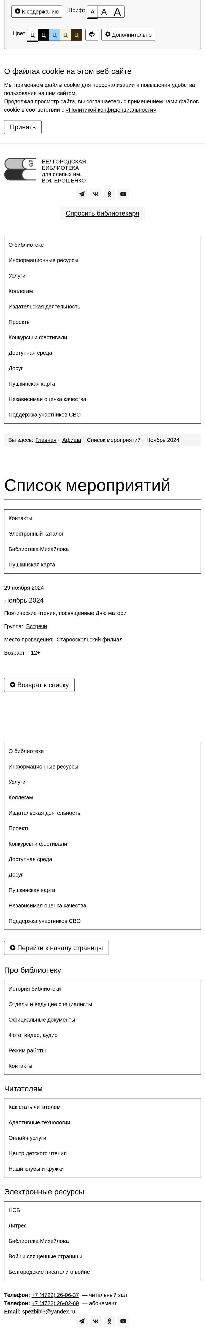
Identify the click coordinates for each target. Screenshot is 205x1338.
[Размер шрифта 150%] (104, 12)
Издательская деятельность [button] (44, 306)
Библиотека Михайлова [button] (39, 549)
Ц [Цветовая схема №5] (76, 35)
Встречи (36, 626)
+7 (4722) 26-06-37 (55, 1295)
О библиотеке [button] (26, 245)
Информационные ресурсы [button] (43, 260)
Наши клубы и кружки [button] (36, 1169)
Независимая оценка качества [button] (47, 399)
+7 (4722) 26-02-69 (55, 1303)
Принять (23, 127)
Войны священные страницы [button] (45, 1256)
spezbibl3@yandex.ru (48, 1312)
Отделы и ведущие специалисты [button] (50, 1004)
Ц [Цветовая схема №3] (54, 35)
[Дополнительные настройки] (91, 35)
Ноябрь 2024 (162, 440)
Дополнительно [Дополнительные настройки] (128, 34)
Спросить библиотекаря (102, 213)
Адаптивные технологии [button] (39, 1122)
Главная (46, 440)
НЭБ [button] (14, 1210)
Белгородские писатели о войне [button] (49, 1272)
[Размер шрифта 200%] (117, 12)
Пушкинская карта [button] (32, 384)
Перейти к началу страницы (56, 948)
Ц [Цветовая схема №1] (32, 36)
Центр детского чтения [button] (38, 1153)
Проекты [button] (20, 322)
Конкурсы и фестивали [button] (38, 337)
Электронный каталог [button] (36, 534)
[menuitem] (102, 244)
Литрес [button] (18, 1226)
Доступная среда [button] (30, 353)
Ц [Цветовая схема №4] (65, 35)
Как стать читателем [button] (35, 1107)
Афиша (71, 440)
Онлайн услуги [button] (27, 1138)
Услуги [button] (17, 276)
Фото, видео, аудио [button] (33, 1035)
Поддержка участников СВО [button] (45, 415)
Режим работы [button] (27, 1050)
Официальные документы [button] (42, 1020)
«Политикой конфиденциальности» (111, 110)
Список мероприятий (114, 440)
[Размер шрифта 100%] (92, 12)
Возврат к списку (39, 685)
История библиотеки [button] (35, 989)
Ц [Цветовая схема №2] (44, 35)
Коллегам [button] (21, 291)
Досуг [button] (16, 368)
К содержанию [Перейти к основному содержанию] (37, 11)
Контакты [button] (20, 518)
